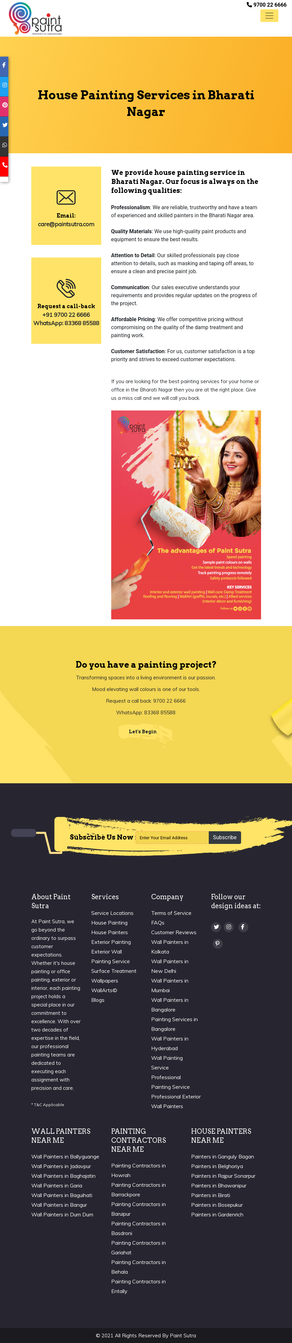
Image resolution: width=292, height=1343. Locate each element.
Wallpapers (104, 980)
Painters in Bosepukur (217, 1204)
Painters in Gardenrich (217, 1214)
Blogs (98, 1000)
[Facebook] (243, 927)
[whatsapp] (4, 147)
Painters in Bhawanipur (218, 1185)
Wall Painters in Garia (56, 1185)
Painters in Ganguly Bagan (222, 1156)
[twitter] (4, 127)
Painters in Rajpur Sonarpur (223, 1175)
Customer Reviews (173, 932)
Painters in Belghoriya (217, 1166)
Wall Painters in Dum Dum (62, 1214)
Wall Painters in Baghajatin (63, 1175)
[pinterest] (4, 107)
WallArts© (104, 990)
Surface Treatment (114, 971)
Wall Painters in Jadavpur (61, 1166)
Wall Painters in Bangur (59, 1204)
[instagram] (4, 87)
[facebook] (4, 67)
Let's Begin (143, 731)
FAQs (157, 922)
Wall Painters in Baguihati (61, 1195)
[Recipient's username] (172, 837)
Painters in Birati (210, 1195)
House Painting (109, 922)
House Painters (109, 932)
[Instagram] (229, 927)
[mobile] (4, 167)
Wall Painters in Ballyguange (65, 1156)
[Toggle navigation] (269, 15)
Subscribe (225, 837)
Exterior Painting (111, 942)
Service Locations (112, 913)
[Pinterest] (218, 943)
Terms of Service (171, 913)
